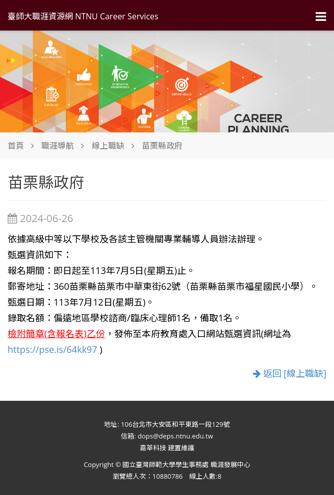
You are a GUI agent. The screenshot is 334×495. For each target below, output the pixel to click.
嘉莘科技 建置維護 (167, 447)
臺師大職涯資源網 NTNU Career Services (83, 16)
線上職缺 (108, 145)
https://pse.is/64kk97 (52, 349)
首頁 (16, 145)
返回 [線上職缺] (289, 373)
